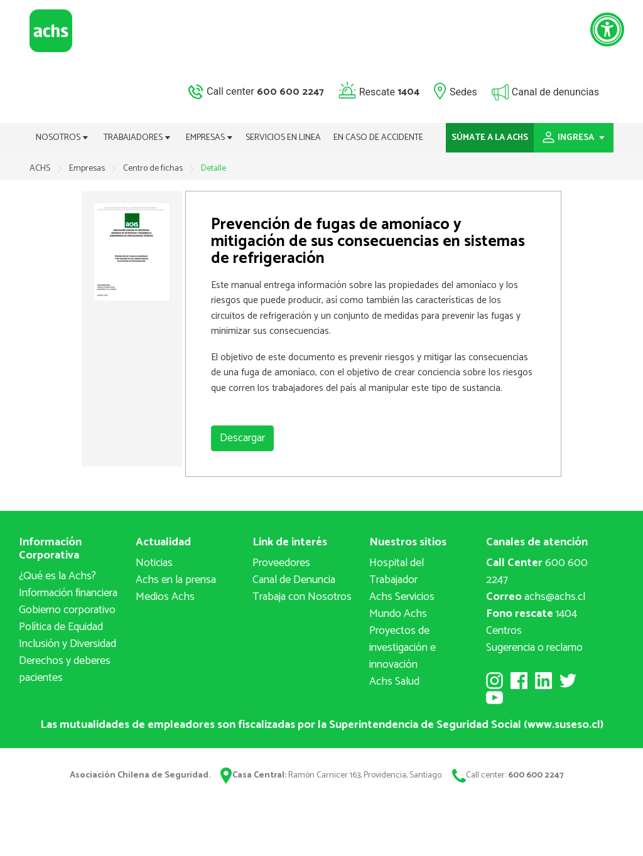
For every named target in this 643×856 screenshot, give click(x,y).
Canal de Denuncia (293, 579)
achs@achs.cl (535, 596)
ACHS (40, 168)
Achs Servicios (402, 596)
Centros (504, 630)
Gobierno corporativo (67, 610)
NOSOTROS (62, 138)
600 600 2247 (537, 571)
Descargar (242, 438)
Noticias (154, 563)
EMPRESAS (209, 138)
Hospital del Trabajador (396, 571)
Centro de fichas (154, 168)
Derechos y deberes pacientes (65, 669)
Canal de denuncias (555, 91)
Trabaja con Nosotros (302, 596)
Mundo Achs (398, 613)
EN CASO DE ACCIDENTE (378, 138)
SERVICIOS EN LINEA (283, 138)
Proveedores (281, 563)
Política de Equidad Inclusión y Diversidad (67, 635)
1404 (531, 613)
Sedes (463, 91)
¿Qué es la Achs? (57, 576)
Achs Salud (394, 681)
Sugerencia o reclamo (534, 647)
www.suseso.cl (563, 724)
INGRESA (574, 138)
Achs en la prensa (176, 579)
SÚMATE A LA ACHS (489, 138)
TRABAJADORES (137, 138)
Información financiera (68, 593)
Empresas (88, 168)
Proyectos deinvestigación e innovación (402, 647)
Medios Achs (165, 596)
